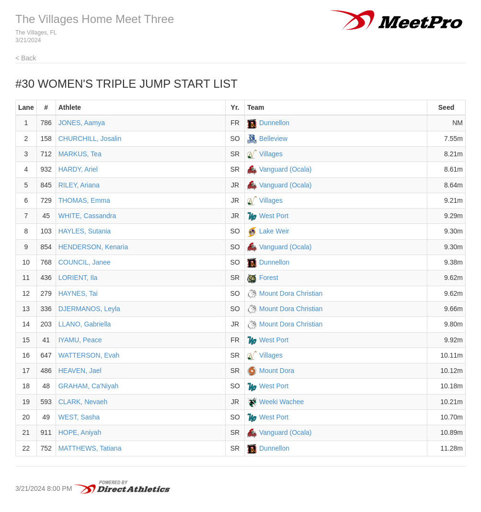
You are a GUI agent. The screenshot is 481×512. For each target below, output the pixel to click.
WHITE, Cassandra (87, 216)
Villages (271, 154)
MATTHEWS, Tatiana (90, 448)
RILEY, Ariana (79, 185)
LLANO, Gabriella (84, 324)
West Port (273, 216)
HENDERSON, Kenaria (93, 247)
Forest (268, 277)
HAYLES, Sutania (84, 231)
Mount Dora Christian (290, 293)
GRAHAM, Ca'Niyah (88, 386)
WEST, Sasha (79, 417)
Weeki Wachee (281, 402)
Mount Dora (276, 370)
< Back (25, 58)
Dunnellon (274, 123)
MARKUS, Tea (80, 154)
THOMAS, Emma (84, 200)
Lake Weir (274, 231)
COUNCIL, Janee (84, 262)
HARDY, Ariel (78, 169)
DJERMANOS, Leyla (89, 309)
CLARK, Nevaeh (83, 402)
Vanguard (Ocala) (285, 169)
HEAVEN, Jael (80, 370)
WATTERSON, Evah (89, 355)
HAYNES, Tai (78, 293)
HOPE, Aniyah (80, 432)
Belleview (273, 138)
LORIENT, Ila (78, 277)
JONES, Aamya (81, 123)
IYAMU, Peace (80, 340)
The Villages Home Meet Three (94, 18)
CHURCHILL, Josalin (89, 138)
